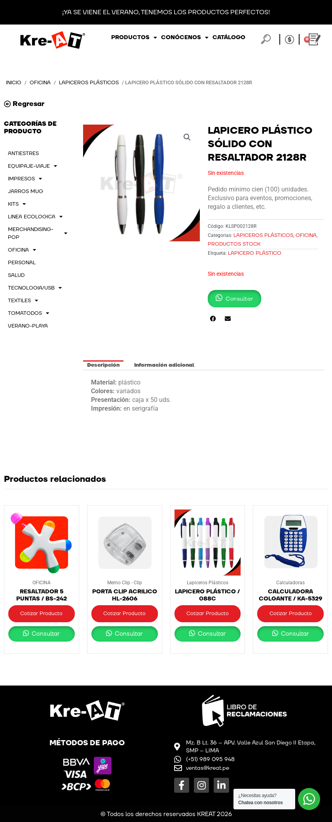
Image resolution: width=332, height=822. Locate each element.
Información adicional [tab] (164, 365)
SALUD (16, 275)
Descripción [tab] (103, 365)
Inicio (13, 82)
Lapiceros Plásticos (89, 82)
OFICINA (40, 82)
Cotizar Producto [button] (41, 613)
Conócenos (185, 37)
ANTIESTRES (23, 153)
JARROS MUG (25, 191)
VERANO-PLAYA (28, 326)
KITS (17, 204)
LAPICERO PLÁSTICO (254, 253)
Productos (134, 37)
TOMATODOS (28, 313)
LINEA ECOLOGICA (35, 216)
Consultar (45, 634)
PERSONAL (22, 262)
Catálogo (228, 37)
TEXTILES (23, 300)
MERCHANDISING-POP (37, 233)
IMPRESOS (25, 178)
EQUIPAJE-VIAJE (32, 166)
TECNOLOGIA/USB (35, 288)
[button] (187, 137)
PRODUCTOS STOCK (234, 244)
